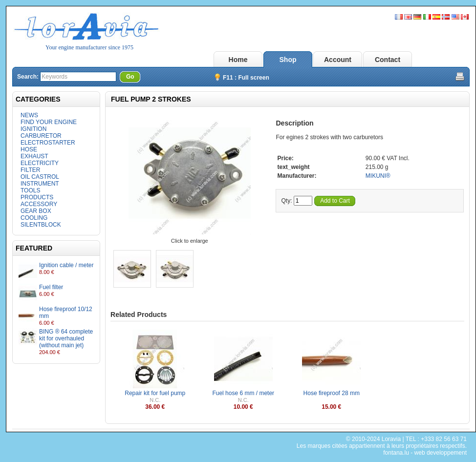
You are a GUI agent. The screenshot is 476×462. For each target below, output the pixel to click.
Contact (387, 59)
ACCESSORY (39, 204)
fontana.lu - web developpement (425, 452)
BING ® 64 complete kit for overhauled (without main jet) (66, 338)
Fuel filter (51, 287)
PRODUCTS (37, 197)
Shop (288, 59)
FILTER (30, 170)
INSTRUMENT (40, 183)
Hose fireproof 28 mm (331, 393)
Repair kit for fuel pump (155, 393)
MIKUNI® (378, 175)
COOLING (34, 217)
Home (238, 59)
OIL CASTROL (40, 176)
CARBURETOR (41, 135)
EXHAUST (34, 156)
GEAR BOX (36, 211)
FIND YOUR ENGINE (49, 122)
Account (337, 59)
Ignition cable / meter (66, 265)
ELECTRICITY (40, 163)
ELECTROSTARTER (48, 142)
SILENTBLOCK (41, 224)
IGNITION (33, 129)
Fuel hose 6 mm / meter (243, 393)
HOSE (29, 149)
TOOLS (30, 190)
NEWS (29, 115)
